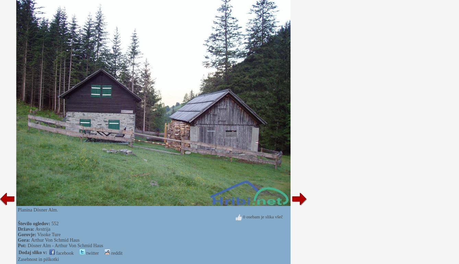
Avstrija (42, 229)
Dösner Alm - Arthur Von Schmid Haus (65, 245)
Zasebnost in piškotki (38, 259)
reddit (113, 253)
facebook (61, 253)
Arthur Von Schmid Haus (55, 240)
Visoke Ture (49, 234)
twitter (89, 253)
